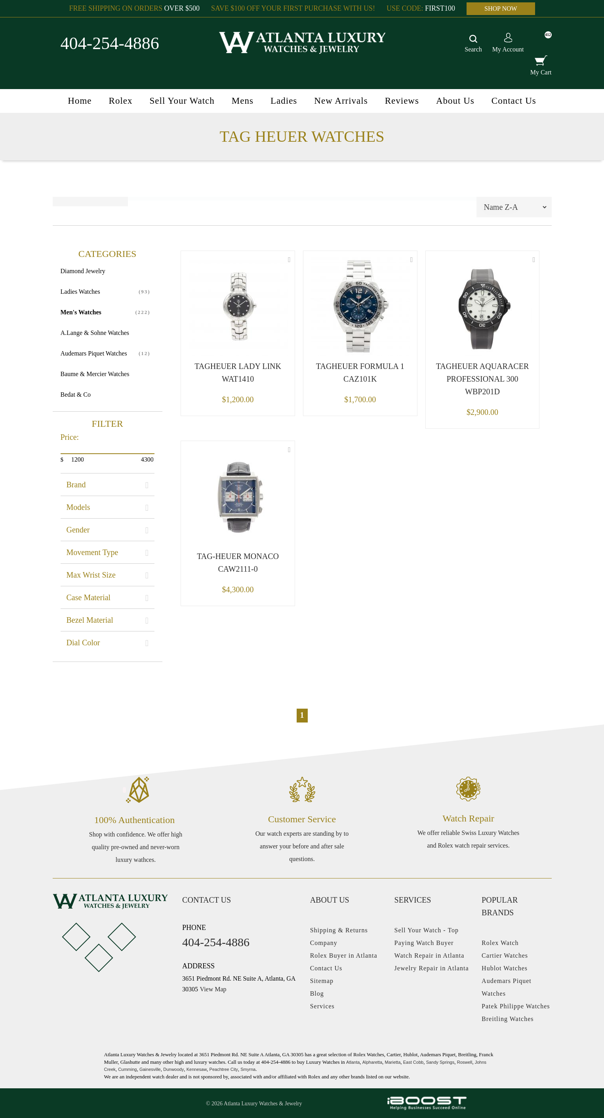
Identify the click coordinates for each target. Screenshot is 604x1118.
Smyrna (247, 1069)
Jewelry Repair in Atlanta (431, 968)
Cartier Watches (505, 955)
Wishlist (289, 259)
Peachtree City (224, 1069)
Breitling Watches (508, 1018)
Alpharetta (372, 1062)
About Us (455, 101)
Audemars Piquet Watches (94, 353)
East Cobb (413, 1062)
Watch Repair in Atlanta (429, 955)
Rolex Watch (500, 942)
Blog (317, 993)
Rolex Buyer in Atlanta (343, 955)
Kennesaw (197, 1069)
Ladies (284, 101)
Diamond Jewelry (83, 271)
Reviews (402, 101)
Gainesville (150, 1069)
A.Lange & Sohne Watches (95, 332)
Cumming (127, 1069)
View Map (213, 989)
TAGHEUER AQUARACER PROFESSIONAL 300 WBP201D (482, 379)
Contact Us (514, 101)
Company (323, 942)
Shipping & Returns (339, 930)
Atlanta (353, 1062)
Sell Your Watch (182, 101)
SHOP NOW (500, 8)
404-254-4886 (110, 43)
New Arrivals (341, 101)
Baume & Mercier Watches (95, 374)
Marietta (393, 1062)
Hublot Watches (505, 968)
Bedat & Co (76, 394)
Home (79, 101)
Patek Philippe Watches (516, 1006)
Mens (242, 101)
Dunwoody (173, 1069)
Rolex (121, 101)
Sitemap (321, 980)
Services (322, 1006)
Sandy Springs (440, 1062)
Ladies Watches (80, 291)
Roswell (465, 1062)
